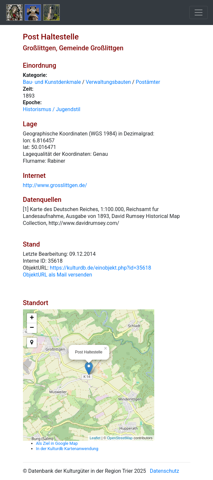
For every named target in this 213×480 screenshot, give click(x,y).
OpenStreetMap (120, 438)
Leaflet (95, 438)
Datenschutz (164, 471)
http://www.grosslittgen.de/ (55, 185)
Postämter (148, 82)
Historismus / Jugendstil (51, 109)
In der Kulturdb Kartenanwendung (67, 448)
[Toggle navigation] (198, 12)
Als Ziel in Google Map (57, 443)
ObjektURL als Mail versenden (57, 275)
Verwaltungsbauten (108, 82)
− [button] (32, 328)
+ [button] (32, 318)
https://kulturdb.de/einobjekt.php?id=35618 (100, 268)
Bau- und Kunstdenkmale (52, 82)
